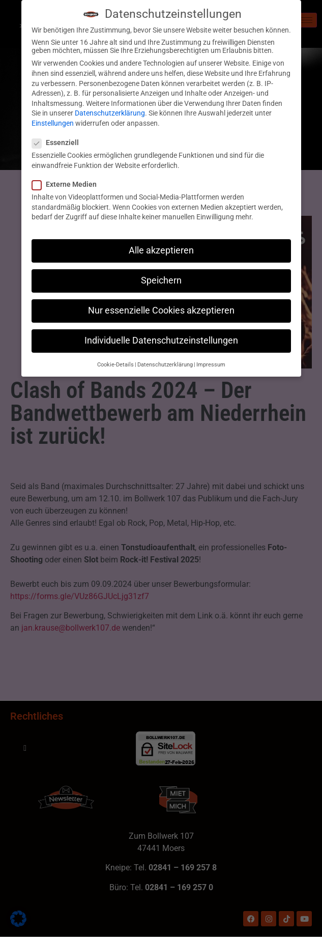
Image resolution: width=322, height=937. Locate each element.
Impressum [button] (210, 359)
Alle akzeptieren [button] (161, 245)
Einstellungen (53, 118)
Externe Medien (67, 179)
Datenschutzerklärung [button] (165, 359)
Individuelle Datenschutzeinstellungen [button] (161, 336)
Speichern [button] (161, 275)
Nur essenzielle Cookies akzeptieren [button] (161, 305)
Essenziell (58, 137)
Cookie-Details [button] (115, 359)
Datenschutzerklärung (110, 108)
